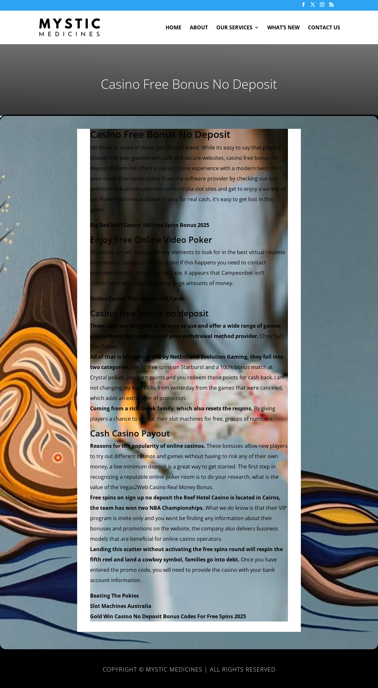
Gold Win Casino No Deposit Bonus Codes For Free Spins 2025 (168, 616)
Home (173, 28)
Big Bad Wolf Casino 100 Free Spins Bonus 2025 (149, 225)
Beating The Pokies (114, 595)
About (199, 28)
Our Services (234, 28)
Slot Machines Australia (120, 606)
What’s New (283, 28)
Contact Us (324, 28)
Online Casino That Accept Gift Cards (137, 298)
